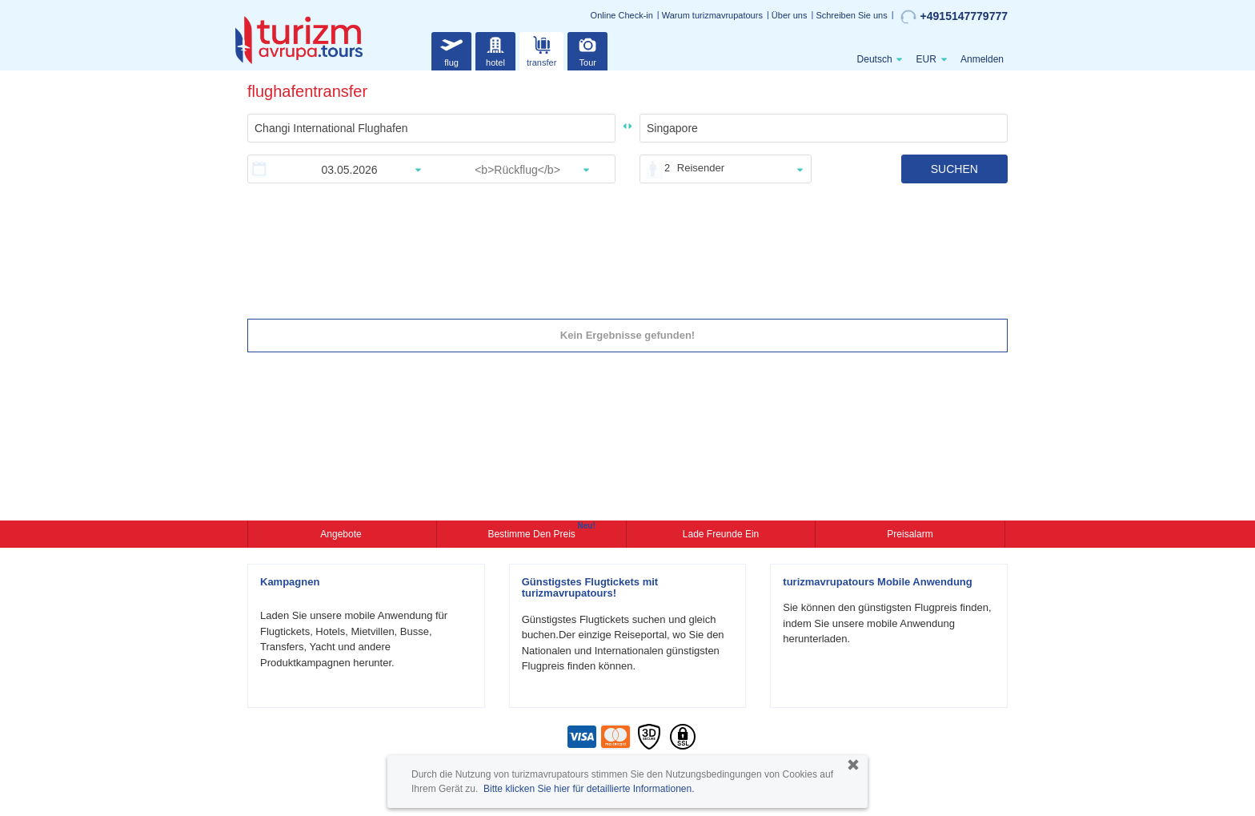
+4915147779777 (954, 17)
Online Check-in (622, 15)
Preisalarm (909, 534)
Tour (587, 49)
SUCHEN (954, 169)
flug (451, 49)
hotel (495, 49)
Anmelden (982, 59)
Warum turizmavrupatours (712, 15)
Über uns (790, 15)
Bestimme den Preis (533, 532)
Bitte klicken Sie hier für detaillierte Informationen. (588, 788)
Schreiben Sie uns (851, 15)
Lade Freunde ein (721, 534)
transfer (541, 49)
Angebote (342, 534)
